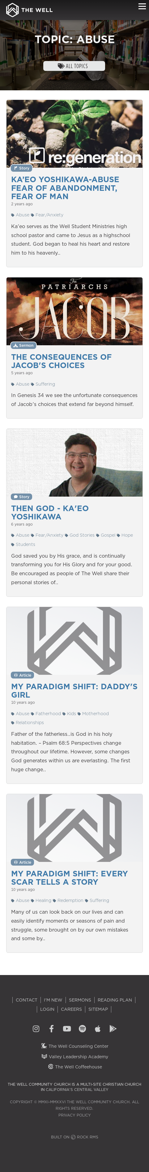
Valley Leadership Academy (74, 1057)
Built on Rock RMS (74, 1137)
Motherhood (93, 714)
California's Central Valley (77, 1089)
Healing (41, 900)
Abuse (20, 215)
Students (23, 544)
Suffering (43, 384)
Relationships (27, 722)
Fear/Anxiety (47, 215)
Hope (125, 535)
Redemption (68, 900)
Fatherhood (46, 714)
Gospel (105, 535)
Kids (69, 714)
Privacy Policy (74, 1115)
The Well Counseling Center (75, 1046)
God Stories (80, 535)
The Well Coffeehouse (74, 1067)
